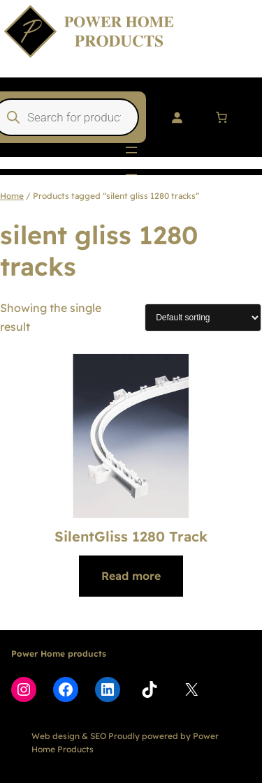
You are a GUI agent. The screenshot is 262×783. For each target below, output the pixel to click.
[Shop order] (203, 317)
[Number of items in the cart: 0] (221, 117)
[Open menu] (131, 150)
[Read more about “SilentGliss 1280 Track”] (131, 576)
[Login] (177, 117)
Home (12, 196)
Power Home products (58, 653)
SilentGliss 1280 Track (131, 536)
